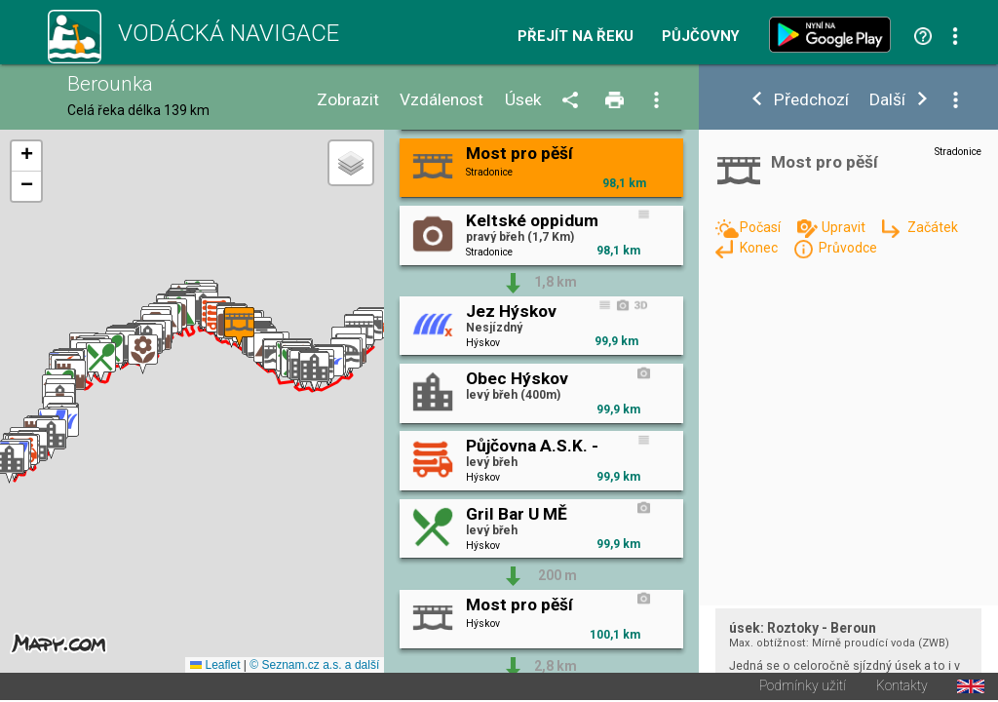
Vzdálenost (441, 100)
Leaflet (215, 667)
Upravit (845, 227)
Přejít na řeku (575, 36)
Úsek (523, 100)
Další (887, 100)
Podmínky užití (802, 688)
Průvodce (848, 247)
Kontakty (902, 688)
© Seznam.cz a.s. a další (314, 667)
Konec (760, 247)
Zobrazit (348, 100)
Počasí (762, 227)
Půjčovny (701, 36)
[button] (51, 440)
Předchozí (811, 100)
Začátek (932, 227)
